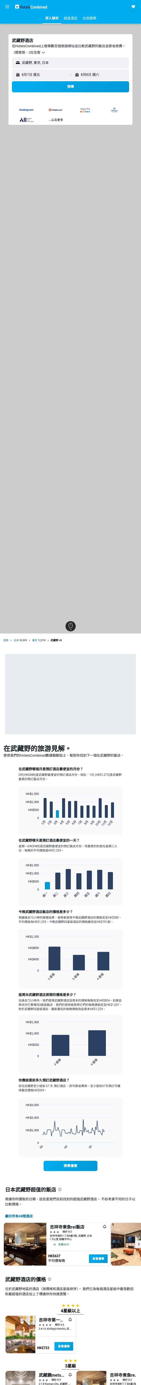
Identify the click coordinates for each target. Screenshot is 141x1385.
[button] (7, 6)
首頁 (6, 640)
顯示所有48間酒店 (19, 1216)
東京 (34, 640)
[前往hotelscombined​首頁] (31, 6)
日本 (16, 640)
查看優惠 (98, 1258)
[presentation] (60, 1189)
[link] (70, 1166)
